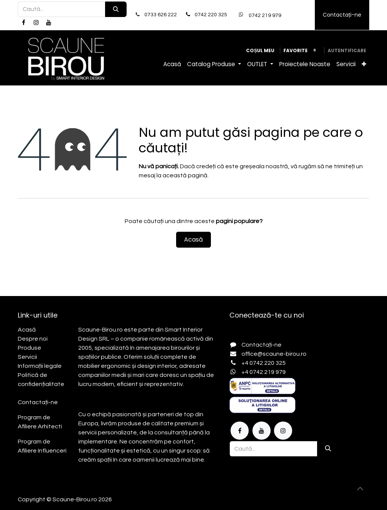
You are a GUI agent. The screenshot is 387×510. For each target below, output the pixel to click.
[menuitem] (172, 64)
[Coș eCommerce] (260, 50)
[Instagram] (36, 22)
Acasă (193, 239)
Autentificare (347, 50)
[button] (360, 488)
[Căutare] (116, 9)
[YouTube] (48, 22)
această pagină (185, 175)
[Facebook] (23, 22)
